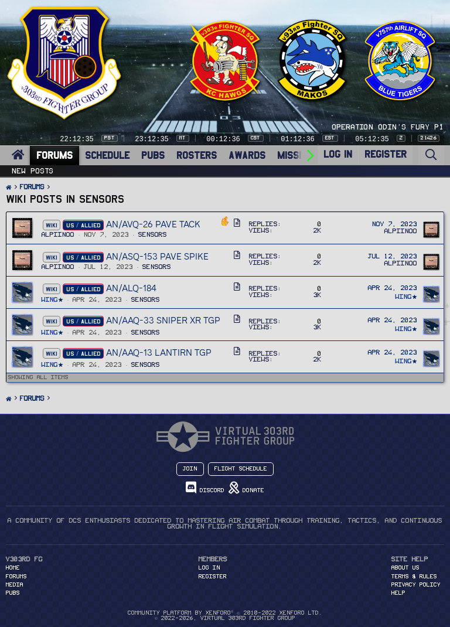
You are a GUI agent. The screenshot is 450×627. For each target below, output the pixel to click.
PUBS (153, 155)
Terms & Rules (414, 576)
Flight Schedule (240, 468)
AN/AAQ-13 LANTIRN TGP (159, 352)
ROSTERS (196, 155)
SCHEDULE (107, 155)
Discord (205, 488)
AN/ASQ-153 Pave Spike (157, 256)
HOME (13, 567)
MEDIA (14, 584)
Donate (246, 488)
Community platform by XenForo (225, 613)
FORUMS (54, 155)
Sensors (152, 234)
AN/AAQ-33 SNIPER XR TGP (163, 320)
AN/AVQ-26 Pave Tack (153, 224)
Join (190, 468)
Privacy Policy (416, 584)
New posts (33, 171)
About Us (405, 567)
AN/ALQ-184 (131, 288)
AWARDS (247, 155)
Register (213, 576)
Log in (209, 567)
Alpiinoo (58, 234)
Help (398, 593)
